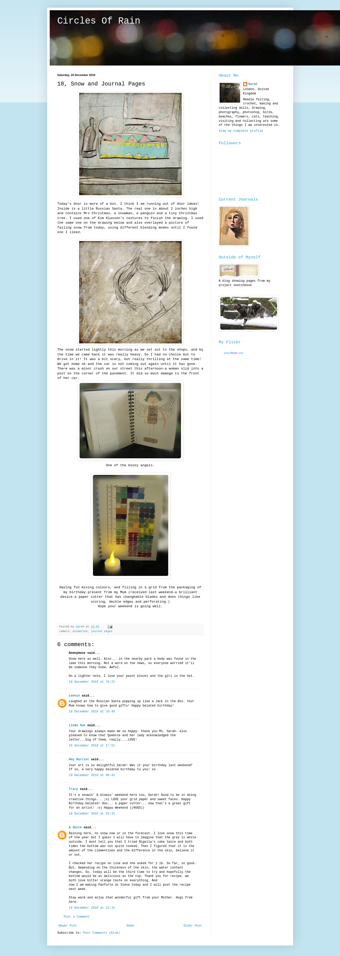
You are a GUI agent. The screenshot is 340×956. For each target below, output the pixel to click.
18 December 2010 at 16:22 (92, 682)
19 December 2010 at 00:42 (92, 775)
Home (130, 926)
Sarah (252, 84)
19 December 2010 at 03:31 (92, 814)
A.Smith (75, 827)
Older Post (192, 926)
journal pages (101, 631)
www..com (233, 352)
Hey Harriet (79, 759)
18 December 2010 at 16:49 (92, 711)
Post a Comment (77, 917)
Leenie (74, 696)
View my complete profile (241, 131)
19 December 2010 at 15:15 (92, 908)
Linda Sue (77, 725)
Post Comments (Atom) (101, 933)
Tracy (73, 789)
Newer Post (68, 926)
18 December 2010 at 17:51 (92, 745)
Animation (80, 631)
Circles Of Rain (98, 21)
